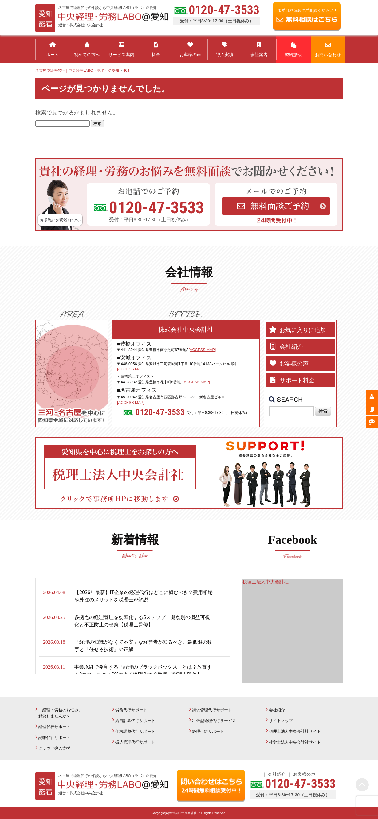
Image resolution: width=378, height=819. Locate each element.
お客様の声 (304, 774)
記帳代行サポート (54, 737)
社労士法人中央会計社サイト (295, 742)
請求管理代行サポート (212, 710)
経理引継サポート (208, 731)
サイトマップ (281, 720)
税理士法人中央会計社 (265, 581)
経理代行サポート (54, 726)
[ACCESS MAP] (202, 350)
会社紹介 (277, 710)
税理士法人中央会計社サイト (295, 731)
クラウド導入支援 (54, 748)
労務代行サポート (131, 710)
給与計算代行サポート (135, 720)
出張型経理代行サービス (214, 720)
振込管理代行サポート (135, 742)
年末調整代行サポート (135, 731)
